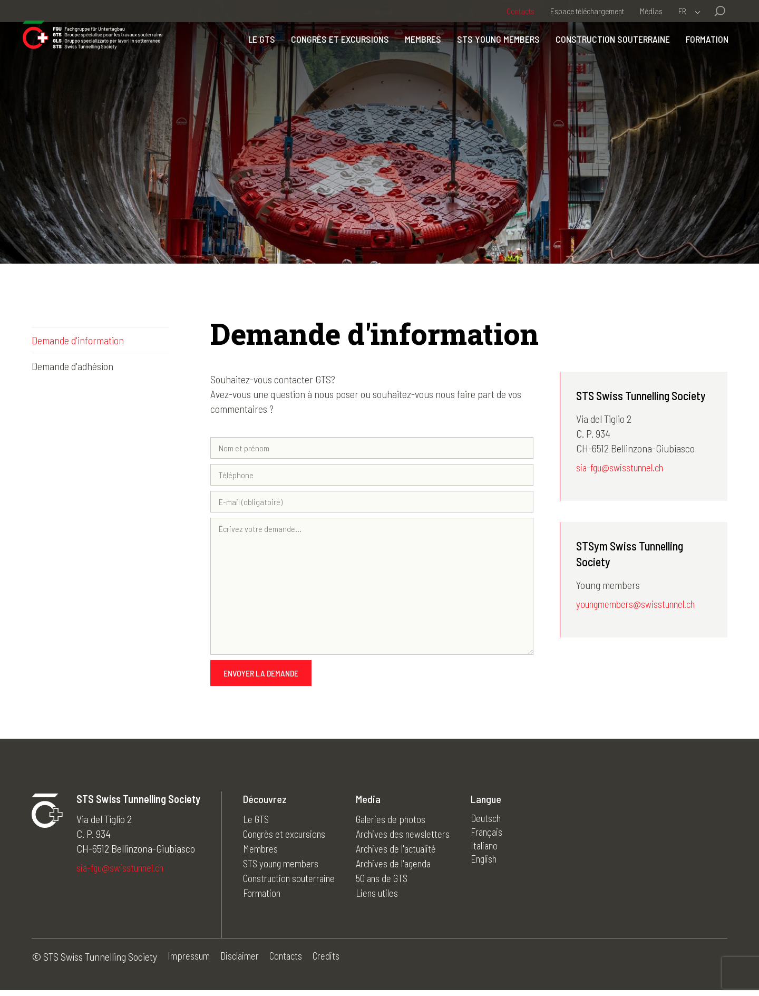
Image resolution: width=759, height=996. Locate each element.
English (498, 868)
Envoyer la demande (260, 678)
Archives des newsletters (414, 838)
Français (501, 838)
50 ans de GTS (392, 882)
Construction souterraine (604, 59)
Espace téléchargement (587, 11)
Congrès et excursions (331, 59)
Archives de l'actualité (408, 853)
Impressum (190, 962)
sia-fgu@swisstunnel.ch (623, 468)
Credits (336, 962)
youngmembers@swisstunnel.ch (640, 605)
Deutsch (501, 823)
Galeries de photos (401, 823)
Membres (414, 59)
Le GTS (252, 59)
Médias (651, 11)
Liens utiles (387, 897)
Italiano (499, 853)
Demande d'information (78, 340)
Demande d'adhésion (72, 366)
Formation (698, 59)
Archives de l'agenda (405, 868)
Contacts (520, 11)
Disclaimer (244, 962)
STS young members (489, 59)
